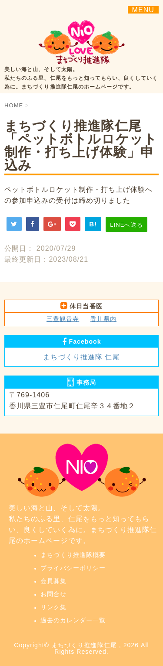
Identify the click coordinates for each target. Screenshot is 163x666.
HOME (13, 105)
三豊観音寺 (63, 318)
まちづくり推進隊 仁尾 (81, 357)
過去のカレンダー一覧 (73, 620)
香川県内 (103, 318)
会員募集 (53, 580)
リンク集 (53, 607)
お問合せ (53, 594)
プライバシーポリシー (73, 567)
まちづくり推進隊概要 (73, 554)
